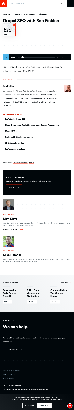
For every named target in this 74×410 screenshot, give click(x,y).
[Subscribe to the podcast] (68, 57)
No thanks (29, 405)
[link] (62, 57)
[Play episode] (6, 57)
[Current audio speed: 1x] (57, 57)
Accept (43, 405)
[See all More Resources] (66, 282)
